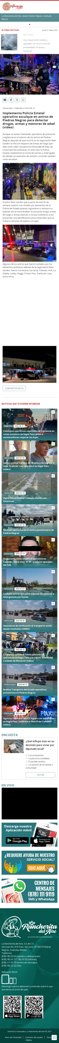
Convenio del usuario (34, 1037)
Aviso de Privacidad (13, 1037)
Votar (40, 774)
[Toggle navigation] (54, 1037)
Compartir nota (14, 388)
